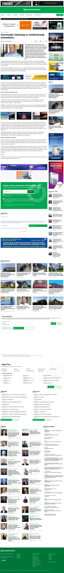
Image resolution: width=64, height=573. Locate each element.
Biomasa (15, 369)
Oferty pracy (15, 14)
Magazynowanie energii (37, 563)
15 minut (53, 323)
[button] (54, 15)
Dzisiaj (18, 328)
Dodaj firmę (51, 386)
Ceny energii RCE (37, 14)
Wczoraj (7, 328)
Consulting (28, 369)
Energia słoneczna (36, 556)
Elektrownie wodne (41, 369)
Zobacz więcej (58, 386)
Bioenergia (34, 562)
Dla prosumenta (29, 14)
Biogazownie (4, 369)
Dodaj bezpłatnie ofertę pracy (38, 419)
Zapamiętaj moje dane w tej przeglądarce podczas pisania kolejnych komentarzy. (15, 228)
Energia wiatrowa (53, 369)
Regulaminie (4, 205)
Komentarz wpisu (33, 225)
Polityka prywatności (52, 553)
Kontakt (50, 556)
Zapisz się (31, 191)
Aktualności (3, 32)
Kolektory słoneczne (30, 370)
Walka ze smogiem (36, 564)
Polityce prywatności (11, 205)
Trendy (7, 32)
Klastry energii (16, 370)
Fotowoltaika (4, 370)
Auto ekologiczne (36, 559)
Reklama (50, 559)
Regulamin (14, 221)
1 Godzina (59, 323)
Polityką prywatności (30, 221)
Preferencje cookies (52, 561)
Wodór (34, 566)
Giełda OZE (22, 14)
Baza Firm (9, 14)
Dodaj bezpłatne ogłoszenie (6, 419)
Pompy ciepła (40, 370)
